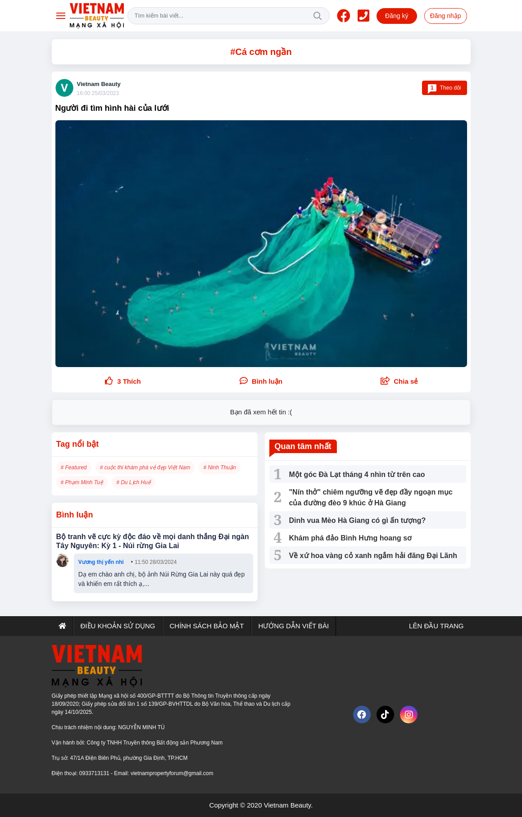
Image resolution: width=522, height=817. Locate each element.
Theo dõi (444, 87)
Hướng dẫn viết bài (294, 626)
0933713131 (95, 773)
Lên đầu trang (435, 626)
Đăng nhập (445, 15)
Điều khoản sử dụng (118, 626)
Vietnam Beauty (99, 84)
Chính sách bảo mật (207, 626)
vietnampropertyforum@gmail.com (172, 773)
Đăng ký (396, 15)
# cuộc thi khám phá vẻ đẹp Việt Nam (145, 467)
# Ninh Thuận (219, 467)
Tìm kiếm (317, 15)
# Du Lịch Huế (133, 482)
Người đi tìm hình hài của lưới (112, 108)
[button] (399, 381)
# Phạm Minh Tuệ (82, 482)
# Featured (74, 467)
